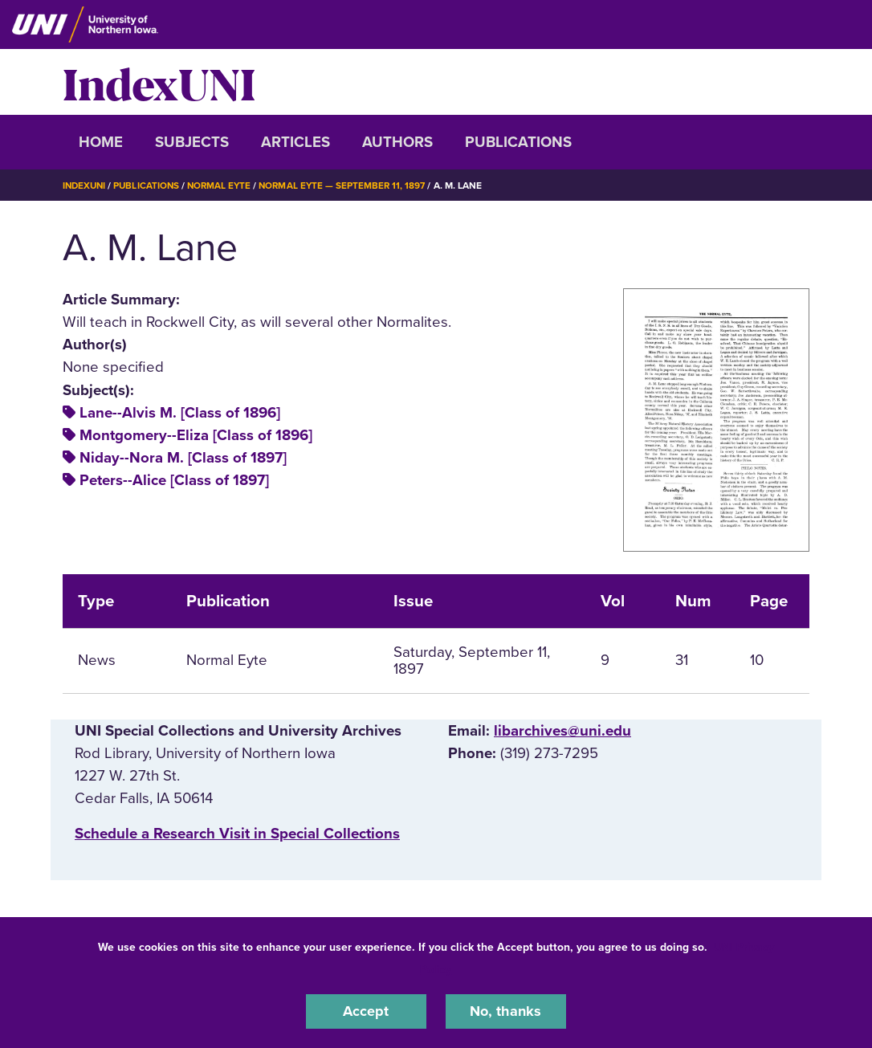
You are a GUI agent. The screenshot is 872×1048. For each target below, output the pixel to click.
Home (101, 142)
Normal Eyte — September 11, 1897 (351, 185)
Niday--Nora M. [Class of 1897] (183, 458)
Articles (295, 142)
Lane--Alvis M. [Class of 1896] (179, 413)
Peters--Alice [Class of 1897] (174, 480)
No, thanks (506, 1011)
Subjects (192, 142)
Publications (518, 142)
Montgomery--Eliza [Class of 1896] (195, 435)
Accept (366, 1011)
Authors (397, 142)
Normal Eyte (225, 185)
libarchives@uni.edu (562, 731)
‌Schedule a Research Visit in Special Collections (237, 833)
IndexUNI (159, 82)
